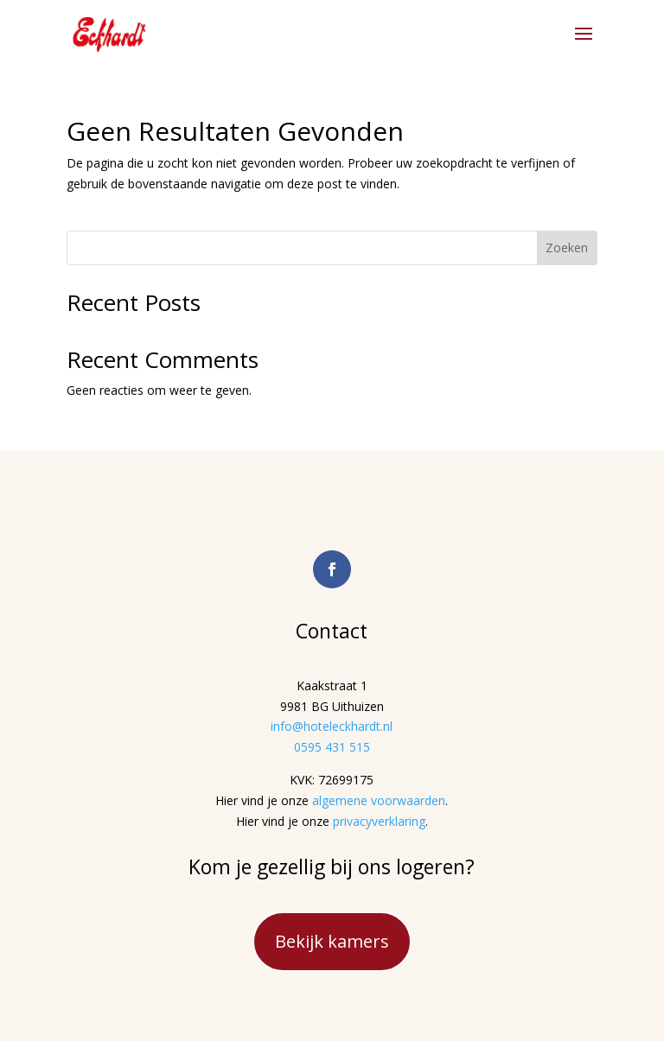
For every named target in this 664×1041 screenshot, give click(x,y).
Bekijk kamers (332, 941)
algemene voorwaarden (378, 800)
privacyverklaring (379, 821)
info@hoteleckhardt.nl (332, 726)
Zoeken (567, 247)
